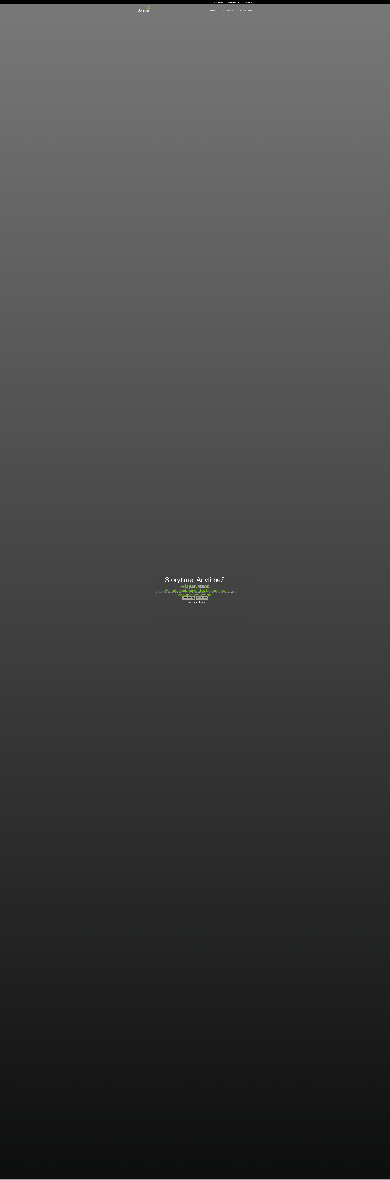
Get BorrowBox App (234, 2)
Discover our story (194, 602)
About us (213, 10)
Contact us (248, 2)
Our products (228, 10)
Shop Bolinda (218, 2)
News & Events (246, 10)
